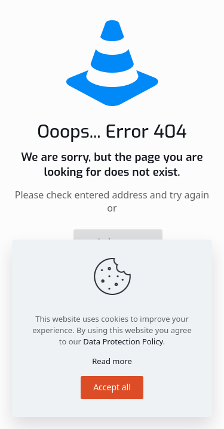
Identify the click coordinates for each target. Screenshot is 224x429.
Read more (112, 361)
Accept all (112, 387)
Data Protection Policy (122, 341)
